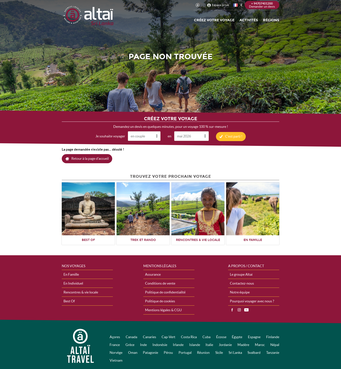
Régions (271, 20)
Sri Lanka (235, 352)
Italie (209, 344)
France (115, 344)
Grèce (129, 344)
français (235, 5)
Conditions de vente (160, 283)
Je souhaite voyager (110, 136)
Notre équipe (240, 292)
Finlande (272, 337)
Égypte (237, 337)
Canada (131, 337)
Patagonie (150, 352)
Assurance (153, 274)
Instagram (239, 310)
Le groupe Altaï (241, 274)
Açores (115, 337)
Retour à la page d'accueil (90, 158)
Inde (143, 344)
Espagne (254, 337)
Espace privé (220, 5)
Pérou (168, 352)
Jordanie (225, 344)
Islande (194, 344)
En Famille (71, 274)
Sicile (219, 352)
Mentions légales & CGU (163, 310)
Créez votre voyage (214, 20)
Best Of (69, 301)
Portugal (185, 352)
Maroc (260, 344)
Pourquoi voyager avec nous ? (252, 301)
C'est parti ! (233, 136)
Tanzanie (272, 352)
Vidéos (246, 310)
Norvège (116, 352)
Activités (248, 20)
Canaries (149, 337)
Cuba (206, 337)
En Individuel (73, 283)
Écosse (221, 337)
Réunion (203, 352)
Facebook (232, 310)
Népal (274, 344)
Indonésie (159, 344)
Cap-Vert (168, 337)
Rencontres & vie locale (81, 292)
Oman (132, 352)
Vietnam (116, 360)
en (169, 136)
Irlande (178, 344)
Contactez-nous (242, 283)
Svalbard (254, 352)
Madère (243, 344)
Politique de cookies (160, 301)
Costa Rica (189, 337)
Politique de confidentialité (165, 292)
